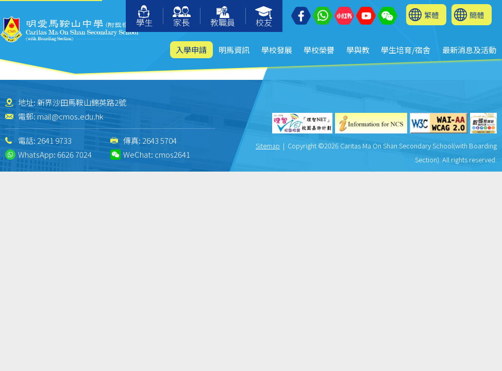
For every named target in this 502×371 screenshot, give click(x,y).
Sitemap (268, 145)
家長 (182, 17)
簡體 (477, 14)
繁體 (431, 14)
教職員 (222, 17)
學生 (144, 16)
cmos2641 (172, 154)
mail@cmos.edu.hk (70, 116)
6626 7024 (74, 154)
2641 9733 (54, 140)
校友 (264, 17)
